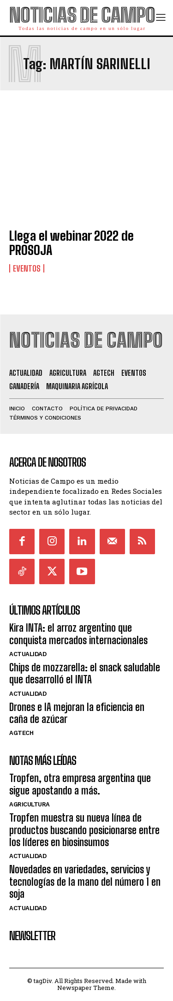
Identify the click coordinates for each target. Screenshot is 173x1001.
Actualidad (27, 654)
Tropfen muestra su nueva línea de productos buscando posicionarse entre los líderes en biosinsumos (84, 829)
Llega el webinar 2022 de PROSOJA (71, 243)
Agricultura (29, 804)
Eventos (27, 268)
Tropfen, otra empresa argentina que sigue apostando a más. (80, 784)
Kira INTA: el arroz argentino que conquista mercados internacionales (78, 634)
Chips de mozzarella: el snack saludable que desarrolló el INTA (84, 673)
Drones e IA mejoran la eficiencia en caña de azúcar (76, 713)
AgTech (21, 732)
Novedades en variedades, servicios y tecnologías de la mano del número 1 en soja (85, 881)
